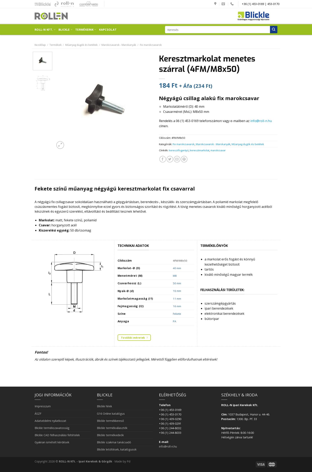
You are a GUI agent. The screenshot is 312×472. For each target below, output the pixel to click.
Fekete (177, 314)
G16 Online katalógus (111, 413)
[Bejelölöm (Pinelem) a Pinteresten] (184, 159)
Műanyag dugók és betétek (81, 45)
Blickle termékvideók (110, 435)
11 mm (177, 298)
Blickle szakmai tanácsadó (114, 442)
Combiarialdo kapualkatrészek (87, 4)
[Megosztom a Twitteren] (170, 159)
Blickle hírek (104, 406)
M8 (175, 276)
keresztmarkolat (199, 150)
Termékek (56, 45)
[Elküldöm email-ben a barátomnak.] (177, 159)
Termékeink (85, 29)
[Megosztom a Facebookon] (162, 159)
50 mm (177, 283)
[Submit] (273, 29)
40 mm (177, 268)
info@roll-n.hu (261, 121)
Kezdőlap (40, 45)
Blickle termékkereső (110, 421)
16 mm (177, 291)
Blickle (65, 29)
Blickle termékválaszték (112, 428)
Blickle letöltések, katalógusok (116, 449)
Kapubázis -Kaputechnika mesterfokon (64, 4)
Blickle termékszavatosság (52, 428)
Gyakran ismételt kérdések (52, 442)
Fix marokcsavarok (151, 45)
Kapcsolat (108, 29)
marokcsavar (218, 150)
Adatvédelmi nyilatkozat (50, 421)
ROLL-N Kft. (45, 29)
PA (174, 321)
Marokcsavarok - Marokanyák (118, 45)
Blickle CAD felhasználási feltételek (57, 435)
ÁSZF (38, 413)
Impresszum (43, 406)
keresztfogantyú (179, 150)
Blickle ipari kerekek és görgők (42, 4)
